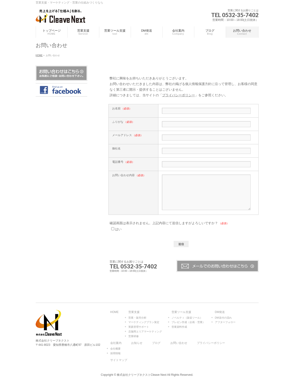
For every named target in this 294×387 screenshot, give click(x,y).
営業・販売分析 (137, 317)
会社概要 (115, 348)
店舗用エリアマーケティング (145, 331)
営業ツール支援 (181, 312)
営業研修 (133, 336)
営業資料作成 (179, 327)
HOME (114, 312)
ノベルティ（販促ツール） (187, 317)
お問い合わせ (178, 343)
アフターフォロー (225, 322)
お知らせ (136, 343)
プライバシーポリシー (178, 95)
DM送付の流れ (223, 317)
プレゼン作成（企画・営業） (188, 322)
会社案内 (116, 343)
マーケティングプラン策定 (143, 322)
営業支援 (134, 312)
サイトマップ (118, 360)
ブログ (156, 343)
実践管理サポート (138, 327)
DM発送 (220, 312)
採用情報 (115, 353)
